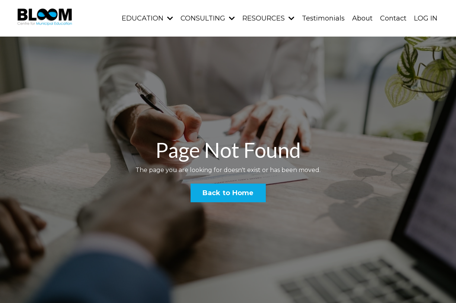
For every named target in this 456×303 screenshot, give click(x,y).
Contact (393, 18)
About (362, 18)
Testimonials (323, 18)
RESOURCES (268, 18)
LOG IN (425, 18)
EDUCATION (147, 18)
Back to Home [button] (228, 193)
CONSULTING (208, 18)
